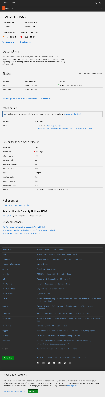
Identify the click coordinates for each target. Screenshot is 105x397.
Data (41, 341)
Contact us (8, 358)
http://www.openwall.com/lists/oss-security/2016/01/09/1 (23, 227)
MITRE (4, 205)
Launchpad (18, 205)
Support (62, 249)
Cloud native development (59, 344)
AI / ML (5, 269)
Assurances (41, 308)
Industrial (50, 349)
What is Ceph (42, 254)
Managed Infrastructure (65, 341)
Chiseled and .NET (74, 318)
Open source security (83, 341)
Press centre (81, 357)
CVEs (83, 306)
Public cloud (47, 301)
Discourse (75, 331)
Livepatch (60, 306)
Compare (57, 313)
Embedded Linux (52, 279)
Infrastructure (50, 341)
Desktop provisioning (64, 336)
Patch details (45, 99)
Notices (89, 306)
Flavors (61, 289)
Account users (57, 331)
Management (65, 279)
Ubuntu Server (7, 294)
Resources (78, 259)
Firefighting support (88, 331)
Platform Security (43, 306)
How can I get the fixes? (11, 99)
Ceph (4, 254)
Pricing (66, 331)
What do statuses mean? (30, 99)
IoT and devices (42, 344)
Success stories (50, 284)
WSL (53, 326)
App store (40, 279)
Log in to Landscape (82, 313)
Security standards (72, 306)
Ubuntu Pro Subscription (46, 336)
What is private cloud (64, 299)
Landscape (6, 313)
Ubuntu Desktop (8, 289)
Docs (69, 254)
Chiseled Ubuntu (60, 318)
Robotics (5, 274)
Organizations (42, 289)
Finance (75, 349)
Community (61, 274)
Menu (101, 3)
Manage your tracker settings (15, 391)
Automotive (41, 349)
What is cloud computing (46, 299)
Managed (52, 254)
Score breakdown (26, 42)
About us (40, 357)
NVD (11, 205)
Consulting (61, 254)
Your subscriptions (43, 331)
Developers (53, 289)
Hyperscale (41, 294)
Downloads (6, 326)
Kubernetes (6, 259)
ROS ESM (40, 274)
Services (61, 284)
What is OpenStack (44, 249)
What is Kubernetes (44, 259)
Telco (68, 349)
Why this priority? (8, 42)
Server (47, 326)
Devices (77, 336)
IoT (3, 279)
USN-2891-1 (6, 216)
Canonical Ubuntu (8, 2)
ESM (53, 306)
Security (5, 306)
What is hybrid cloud (81, 299)
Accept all (32, 391)
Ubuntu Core (7, 284)
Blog (64, 357)
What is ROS (50, 274)
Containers (6, 318)
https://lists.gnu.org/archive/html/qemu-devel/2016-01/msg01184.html (28, 230)
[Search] (96, 3)
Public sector (60, 349)
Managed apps (42, 264)
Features (40, 284)
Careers (58, 357)
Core (58, 326)
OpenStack (6, 249)
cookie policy (71, 386)
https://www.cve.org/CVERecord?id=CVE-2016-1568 (21, 233)
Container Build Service (91, 318)
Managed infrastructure (11, 264)
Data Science (51, 269)
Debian (27, 205)
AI (37, 341)
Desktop (40, 326)
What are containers (44, 318)
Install (55, 249)
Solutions (6, 341)
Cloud (4, 299)
